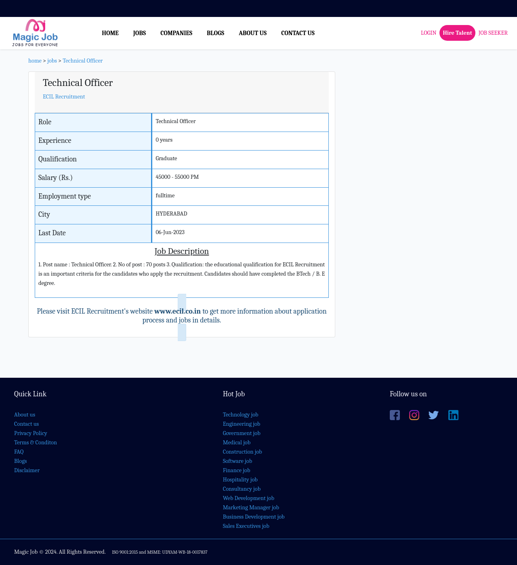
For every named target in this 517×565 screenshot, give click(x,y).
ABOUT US (253, 33)
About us (24, 414)
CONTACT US (298, 33)
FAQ (18, 451)
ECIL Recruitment (64, 96)
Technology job (240, 414)
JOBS (139, 33)
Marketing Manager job (251, 507)
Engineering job (242, 424)
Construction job (242, 451)
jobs (52, 60)
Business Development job (254, 516)
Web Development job (248, 498)
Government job (242, 433)
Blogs (20, 461)
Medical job (237, 442)
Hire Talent (457, 32)
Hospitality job (240, 479)
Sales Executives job (246, 526)
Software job (237, 461)
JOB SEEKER (493, 32)
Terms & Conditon (35, 442)
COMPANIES (176, 33)
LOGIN (428, 32)
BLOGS (215, 33)
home (35, 60)
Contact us (26, 424)
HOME (110, 33)
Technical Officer (83, 60)
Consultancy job (242, 488)
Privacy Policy (30, 433)
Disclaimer (27, 470)
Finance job (236, 470)
